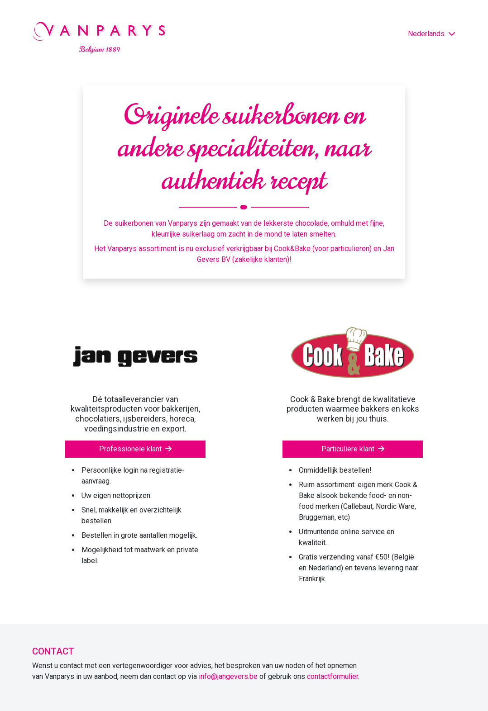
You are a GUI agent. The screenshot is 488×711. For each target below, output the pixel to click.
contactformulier (332, 676)
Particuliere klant (352, 449)
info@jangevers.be (228, 676)
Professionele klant (135, 449)
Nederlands (431, 33)
